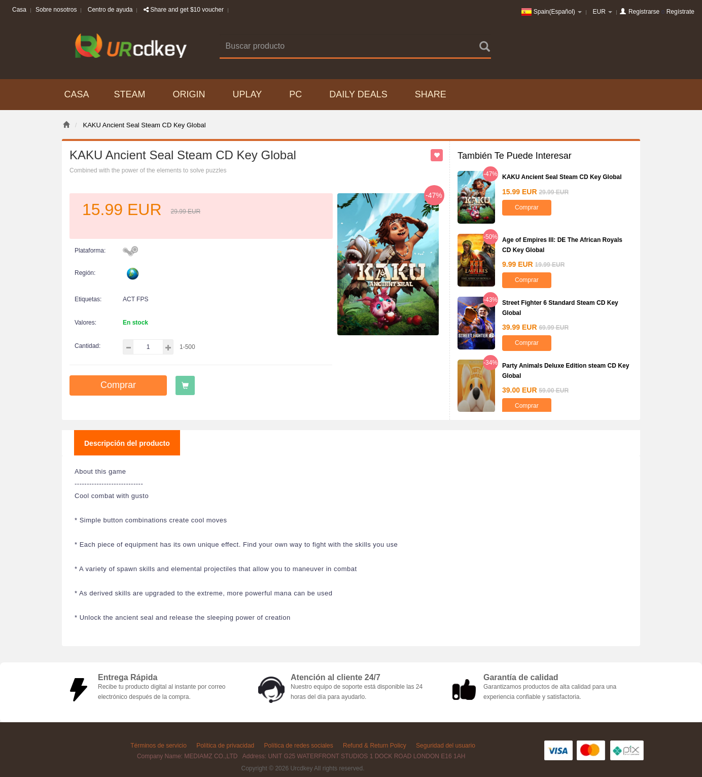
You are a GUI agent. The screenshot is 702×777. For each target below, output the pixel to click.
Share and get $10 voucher (184, 9)
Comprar (118, 385)
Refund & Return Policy (374, 745)
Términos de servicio (158, 745)
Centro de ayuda (110, 9)
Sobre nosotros (56, 9)
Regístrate (680, 11)
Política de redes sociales (298, 745)
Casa (19, 9)
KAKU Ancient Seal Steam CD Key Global (562, 177)
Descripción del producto (127, 443)
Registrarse (643, 11)
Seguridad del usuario (445, 745)
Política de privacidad (225, 745)
